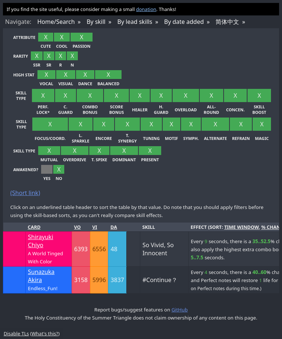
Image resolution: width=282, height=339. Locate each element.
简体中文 (227, 22)
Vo (77, 227)
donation (146, 9)
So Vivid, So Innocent (158, 249)
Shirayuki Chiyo (40, 241)
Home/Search (56, 22)
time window (241, 227)
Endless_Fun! (42, 288)
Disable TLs (16, 333)
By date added (184, 22)
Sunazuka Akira (41, 276)
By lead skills (135, 22)
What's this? (45, 333)
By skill (96, 22)
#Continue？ (159, 280)
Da (114, 227)
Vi (94, 227)
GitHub (179, 309)
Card (34, 227)
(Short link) (25, 193)
